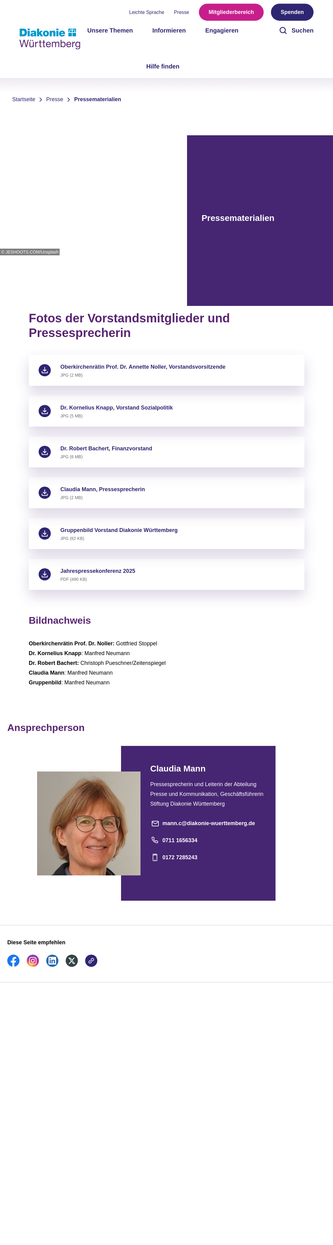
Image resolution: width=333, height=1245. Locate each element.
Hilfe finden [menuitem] (162, 66)
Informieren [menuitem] (169, 30)
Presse (181, 12)
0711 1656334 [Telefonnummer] (173, 840)
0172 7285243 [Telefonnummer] (173, 857)
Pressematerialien (97, 99)
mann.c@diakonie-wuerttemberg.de (202, 823)
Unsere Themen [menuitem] (110, 30)
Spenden (292, 12)
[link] (13, 965)
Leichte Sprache (147, 12)
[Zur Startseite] (49, 39)
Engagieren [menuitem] (221, 30)
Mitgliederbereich (231, 12)
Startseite (23, 99)
